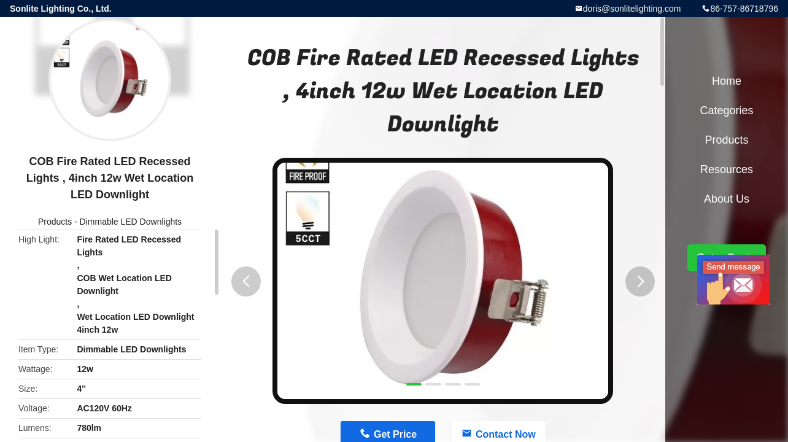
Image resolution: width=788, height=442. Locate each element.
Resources (726, 169)
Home (726, 81)
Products (55, 222)
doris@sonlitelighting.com (632, 9)
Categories (726, 110)
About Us (726, 199)
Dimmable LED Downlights (131, 222)
